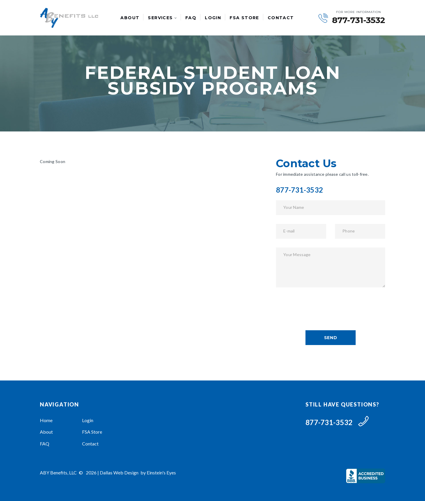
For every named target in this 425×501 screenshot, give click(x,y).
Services (160, 17)
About (129, 17)
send (330, 337)
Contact (281, 17)
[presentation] (321, 307)
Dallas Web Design (119, 472)
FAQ (190, 17)
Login (213, 17)
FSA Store (244, 17)
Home (46, 420)
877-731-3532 (358, 20)
